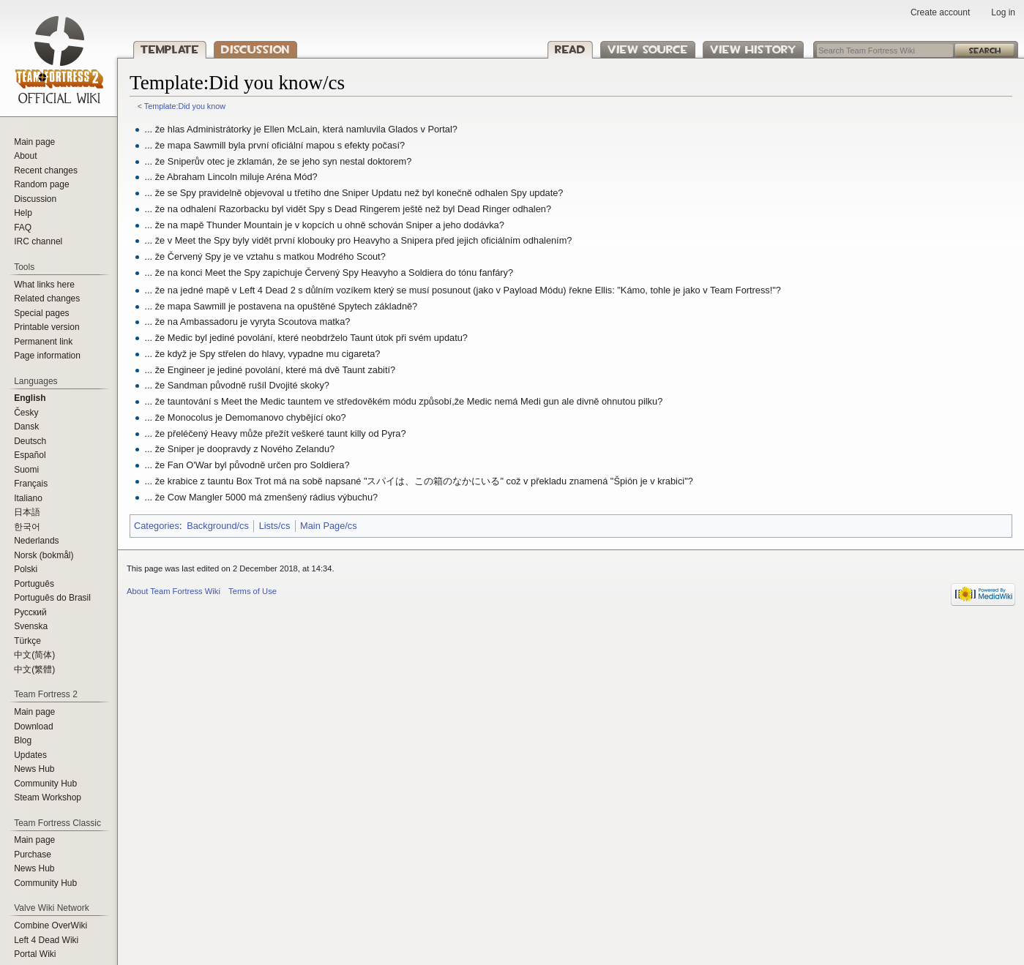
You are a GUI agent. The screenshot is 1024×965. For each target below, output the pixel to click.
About (25, 156)
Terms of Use (252, 591)
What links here (44, 284)
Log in (1003, 12)
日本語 (27, 512)
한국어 (27, 527)
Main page (34, 142)
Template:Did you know (184, 106)
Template (170, 49)
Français (31, 483)
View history (753, 49)
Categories (156, 525)
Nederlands (36, 541)
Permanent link (43, 342)
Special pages (41, 313)
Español (29, 455)
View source (648, 49)
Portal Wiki (35, 954)
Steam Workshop (47, 797)
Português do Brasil (52, 598)
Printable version (46, 327)
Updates (30, 755)
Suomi (26, 470)
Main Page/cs (328, 525)
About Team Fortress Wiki (173, 591)
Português (34, 584)
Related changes (47, 298)
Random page (41, 184)
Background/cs (218, 525)
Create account (940, 12)
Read (570, 49)
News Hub (34, 769)
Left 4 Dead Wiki (46, 940)
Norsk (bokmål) (43, 555)
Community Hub (45, 783)
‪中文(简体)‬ (34, 655)
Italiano (28, 498)
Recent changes (46, 170)
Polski (25, 569)
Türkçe (27, 641)
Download (33, 726)
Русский (30, 612)
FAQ (22, 227)
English (29, 398)
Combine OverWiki (50, 925)
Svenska (31, 626)
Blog (22, 740)
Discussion (255, 49)
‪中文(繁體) (34, 669)
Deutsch (30, 441)
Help (23, 213)
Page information (47, 355)
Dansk (26, 426)
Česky (26, 413)
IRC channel (38, 241)
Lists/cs (275, 525)
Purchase (32, 854)
